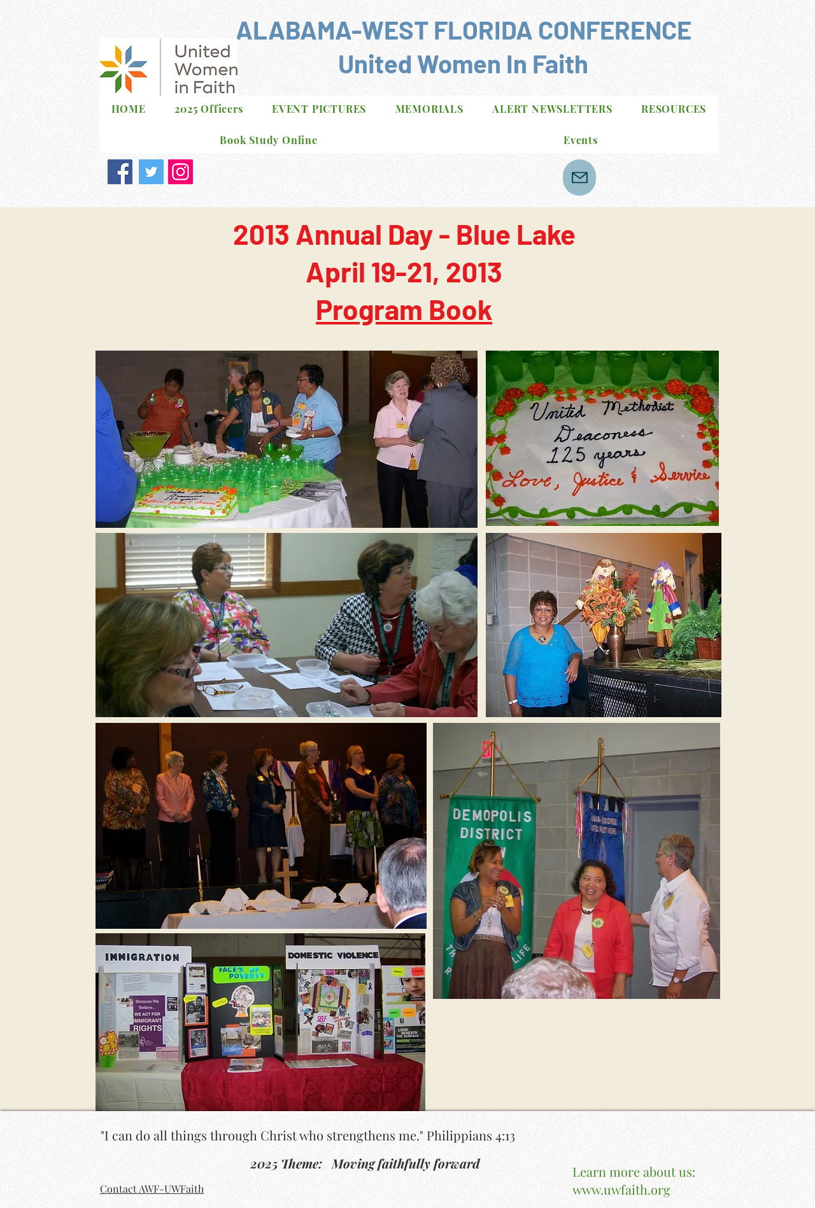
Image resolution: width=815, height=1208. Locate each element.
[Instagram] (180, 171)
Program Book (404, 309)
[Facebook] (120, 171)
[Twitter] (151, 171)
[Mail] (579, 177)
